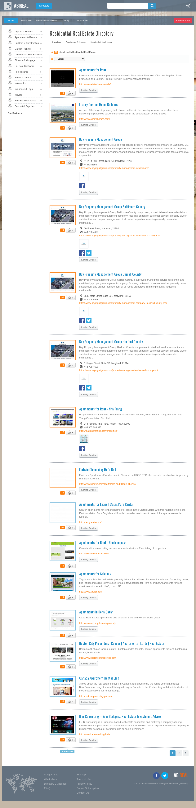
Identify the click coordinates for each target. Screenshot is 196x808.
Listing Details (88, 90)
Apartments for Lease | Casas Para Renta (106, 504)
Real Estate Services (25, 100)
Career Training (23, 49)
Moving (18, 95)
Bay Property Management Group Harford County (111, 341)
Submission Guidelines (46, 20)
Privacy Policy (84, 783)
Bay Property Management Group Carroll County (110, 274)
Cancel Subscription (88, 788)
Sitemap (81, 774)
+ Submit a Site (183, 20)
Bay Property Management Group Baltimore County (112, 206)
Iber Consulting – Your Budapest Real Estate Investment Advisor (120, 716)
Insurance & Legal (24, 89)
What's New (26, 20)
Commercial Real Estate (27, 54)
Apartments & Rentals (26, 37)
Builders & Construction (27, 43)
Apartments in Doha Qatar (96, 611)
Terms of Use (84, 779)
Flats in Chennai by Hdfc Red (97, 469)
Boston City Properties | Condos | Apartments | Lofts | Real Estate (121, 643)
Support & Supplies (24, 106)
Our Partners (82, 20)
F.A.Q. (66, 20)
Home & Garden (23, 77)
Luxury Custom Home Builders (98, 104)
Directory (44, 5)
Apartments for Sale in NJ (95, 573)
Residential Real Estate (101, 42)
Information (20, 83)
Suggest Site (51, 774)
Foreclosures (21, 72)
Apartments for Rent (92, 69)
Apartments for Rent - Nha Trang (100, 408)
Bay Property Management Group (100, 139)
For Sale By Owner (24, 66)
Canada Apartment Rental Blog (99, 678)
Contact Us (83, 792)
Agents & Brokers (24, 31)
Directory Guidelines (55, 783)
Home (11, 20)
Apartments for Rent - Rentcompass (102, 542)
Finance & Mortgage (25, 60)
